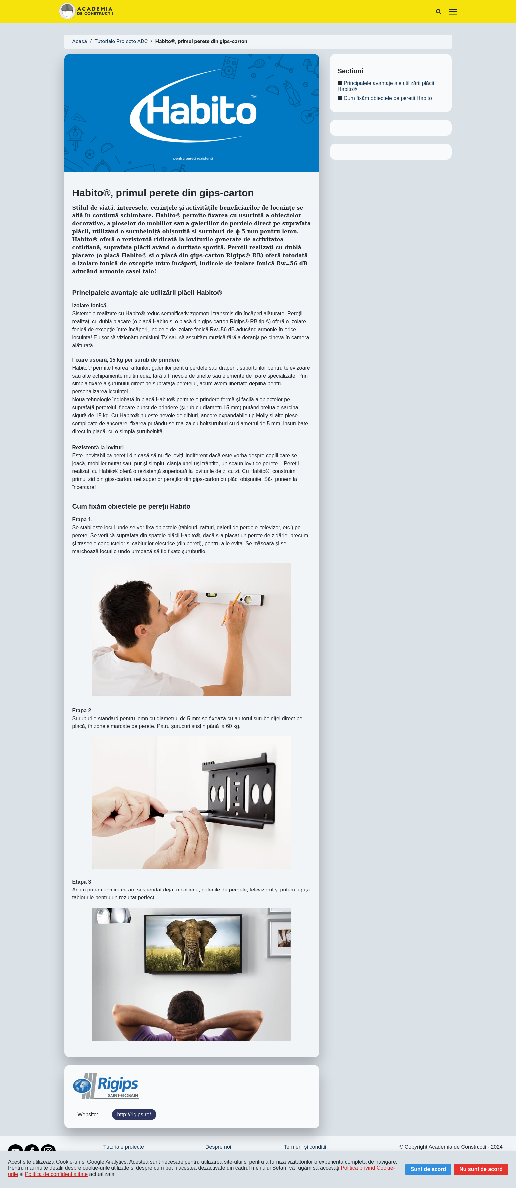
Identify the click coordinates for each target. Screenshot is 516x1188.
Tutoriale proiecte (123, 1147)
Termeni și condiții (305, 1147)
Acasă (79, 41)
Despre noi (218, 1147)
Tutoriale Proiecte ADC (121, 41)
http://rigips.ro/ (134, 1114)
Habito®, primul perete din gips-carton (201, 41)
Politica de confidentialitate (56, 1174)
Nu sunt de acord (481, 1169)
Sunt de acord (428, 1169)
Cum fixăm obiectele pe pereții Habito (385, 98)
